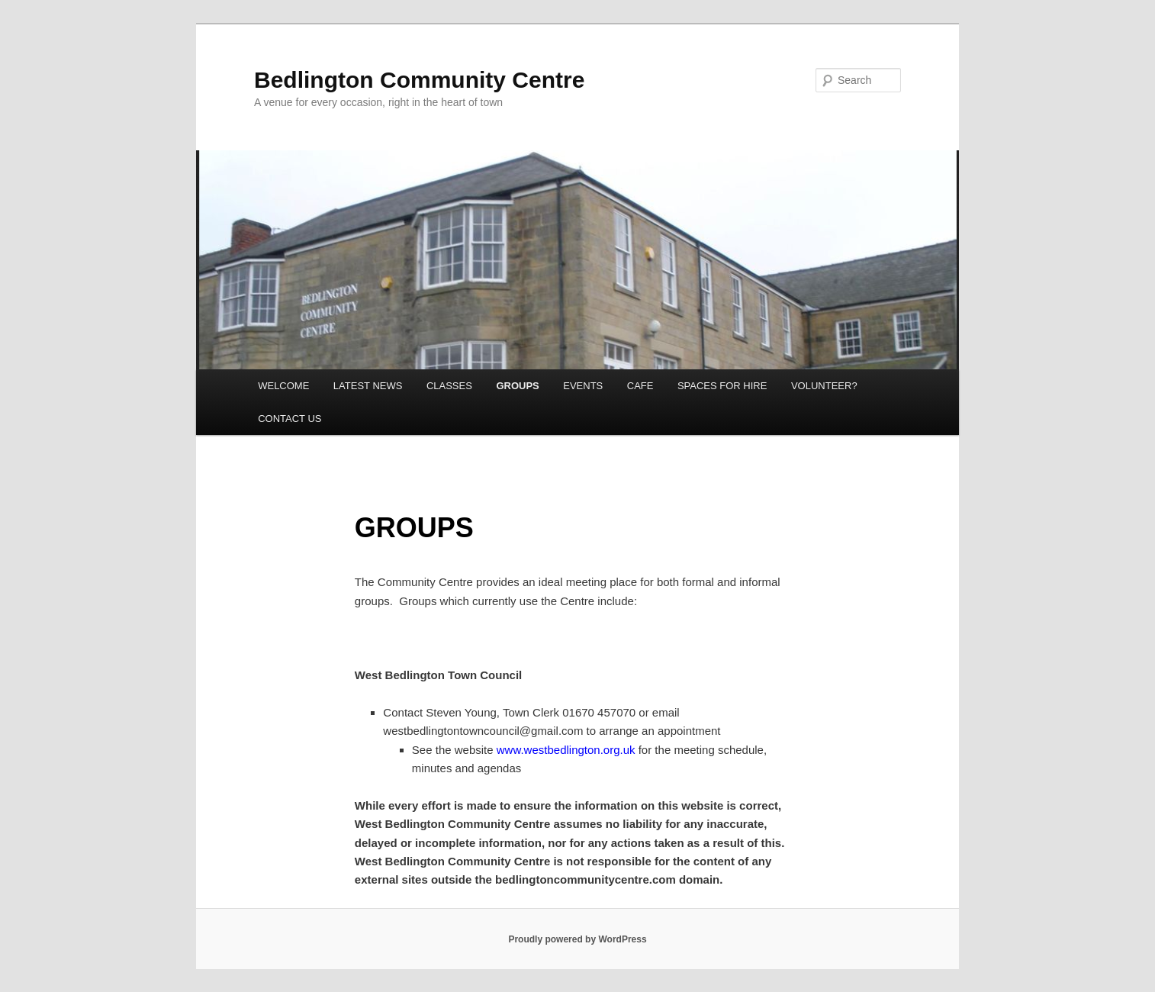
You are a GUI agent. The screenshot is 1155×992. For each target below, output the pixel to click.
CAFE (640, 385)
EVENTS (583, 385)
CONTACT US (289, 418)
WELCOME (283, 385)
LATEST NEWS (368, 385)
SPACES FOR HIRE (722, 385)
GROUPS (517, 385)
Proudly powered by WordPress (577, 939)
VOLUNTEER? (824, 385)
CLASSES (449, 385)
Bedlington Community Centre (419, 79)
